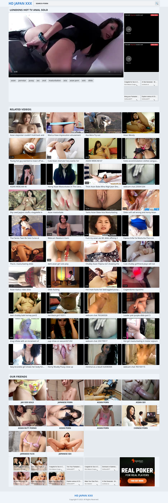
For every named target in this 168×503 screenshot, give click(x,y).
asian (13, 80)
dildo (90, 80)
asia (65, 80)
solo (84, 80)
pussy (31, 80)
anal (44, 80)
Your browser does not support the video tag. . (66, 45)
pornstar (22, 80)
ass (38, 80)
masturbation (55, 80)
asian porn (74, 80)
